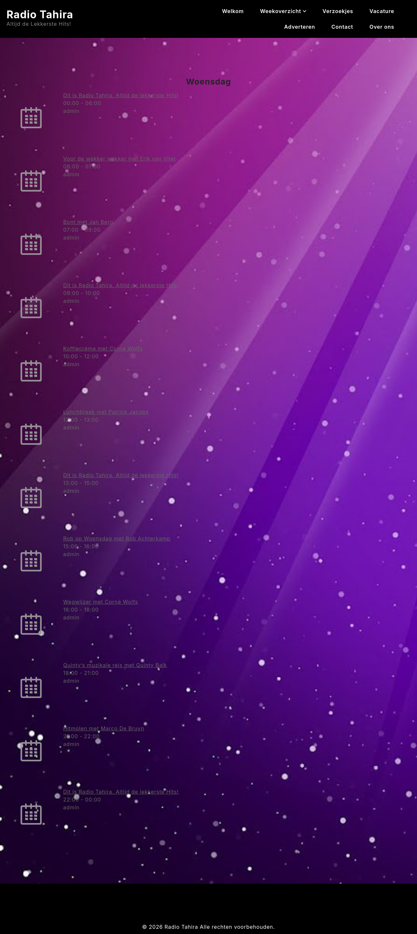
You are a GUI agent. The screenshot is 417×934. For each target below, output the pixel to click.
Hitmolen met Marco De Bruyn (103, 728)
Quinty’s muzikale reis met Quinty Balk (115, 665)
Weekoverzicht (280, 11)
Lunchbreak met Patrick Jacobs (106, 412)
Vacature (381, 11)
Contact (342, 26)
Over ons (381, 26)
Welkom (233, 11)
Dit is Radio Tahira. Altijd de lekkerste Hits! (121, 95)
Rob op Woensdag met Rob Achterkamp (116, 538)
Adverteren (299, 26)
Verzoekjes (338, 11)
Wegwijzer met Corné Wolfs (100, 602)
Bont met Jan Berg (88, 222)
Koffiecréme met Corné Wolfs (103, 348)
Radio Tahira (40, 14)
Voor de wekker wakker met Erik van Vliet (119, 158)
